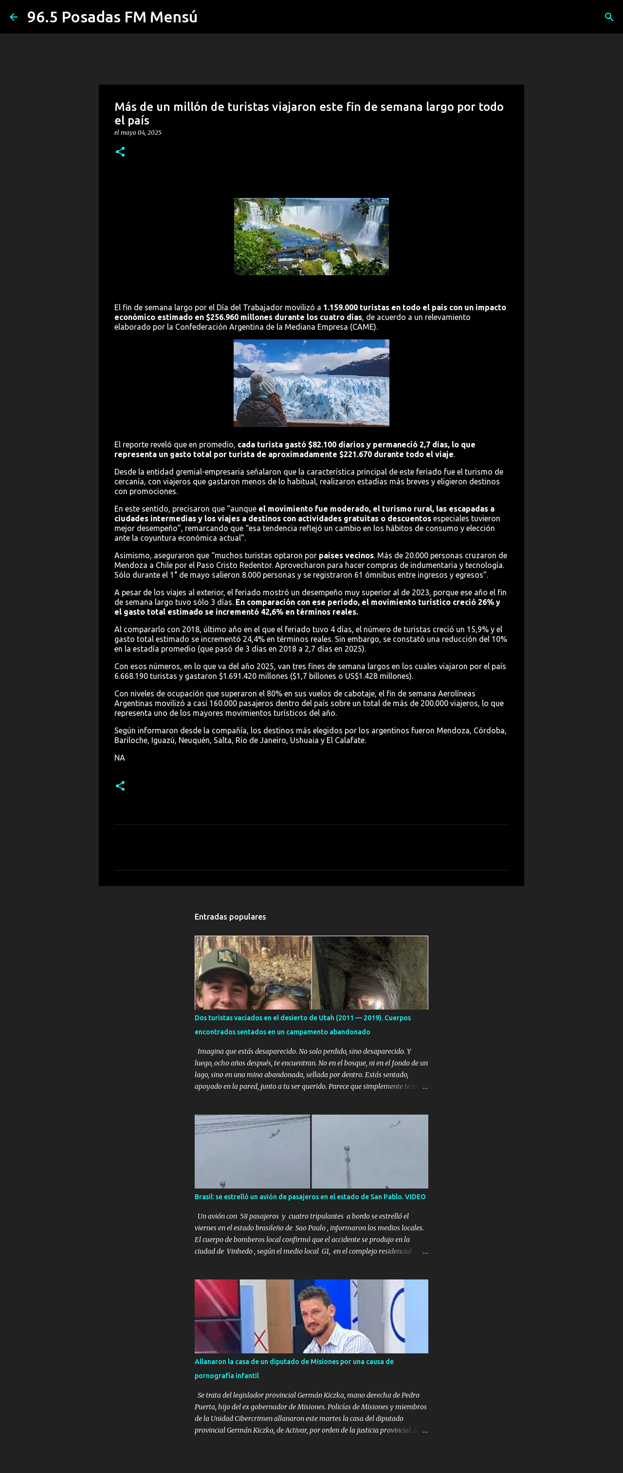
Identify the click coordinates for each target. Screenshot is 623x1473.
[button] (120, 152)
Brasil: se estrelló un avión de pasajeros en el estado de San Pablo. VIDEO (310, 1197)
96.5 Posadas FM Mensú (112, 16)
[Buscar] (609, 17)
